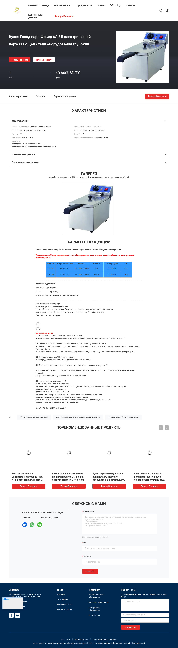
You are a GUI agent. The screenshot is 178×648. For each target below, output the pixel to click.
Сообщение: (88, 511)
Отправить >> (130, 627)
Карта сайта (65, 639)
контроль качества (64, 604)
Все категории (94, 615)
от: (84, 543)
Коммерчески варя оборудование (96, 596)
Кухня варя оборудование (98, 602)
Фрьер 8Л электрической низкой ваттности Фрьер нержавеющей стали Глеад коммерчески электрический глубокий (149, 479)
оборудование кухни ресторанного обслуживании (78, 417)
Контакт (90, 571)
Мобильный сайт (81, 639)
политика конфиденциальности (105, 639)
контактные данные (64, 610)
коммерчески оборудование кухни (123, 417)
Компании (61, 594)
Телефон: (87, 556)
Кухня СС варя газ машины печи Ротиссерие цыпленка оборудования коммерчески (68, 476)
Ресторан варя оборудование (94, 609)
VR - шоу (115, 5)
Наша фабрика (62, 599)
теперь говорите (19, 60)
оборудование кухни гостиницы (34, 417)
